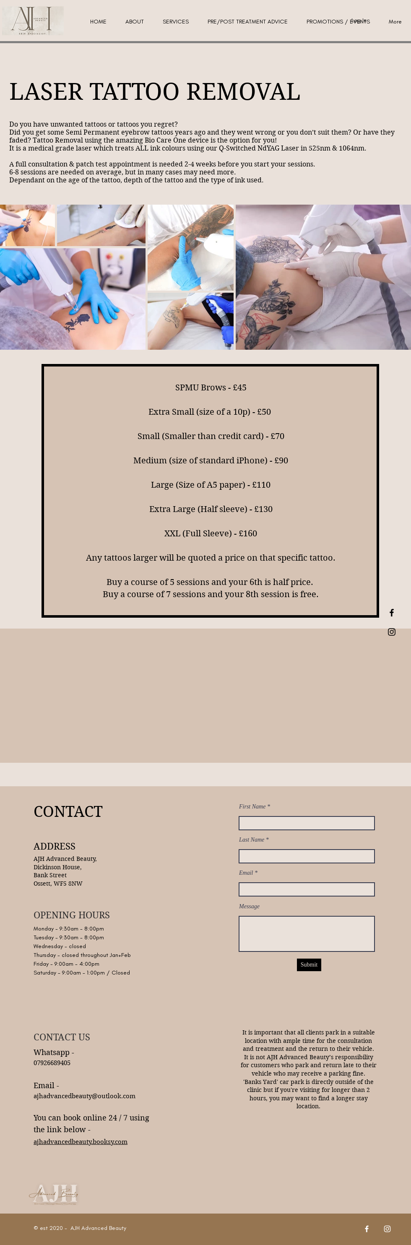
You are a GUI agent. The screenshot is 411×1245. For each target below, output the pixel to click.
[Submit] (309, 965)
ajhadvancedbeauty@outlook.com (84, 1096)
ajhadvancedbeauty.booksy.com (80, 1142)
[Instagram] (387, 1228)
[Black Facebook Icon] (392, 613)
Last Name (251, 840)
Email (246, 873)
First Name (252, 807)
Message (249, 907)
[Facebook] (366, 1228)
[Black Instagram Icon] (392, 632)
